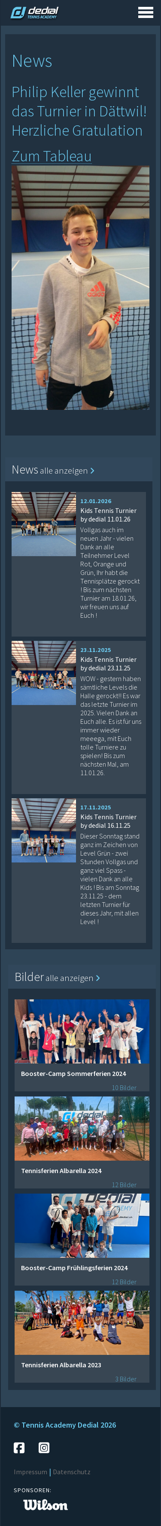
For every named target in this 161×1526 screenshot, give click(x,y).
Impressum (30, 1471)
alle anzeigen (67, 470)
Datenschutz (72, 1471)
